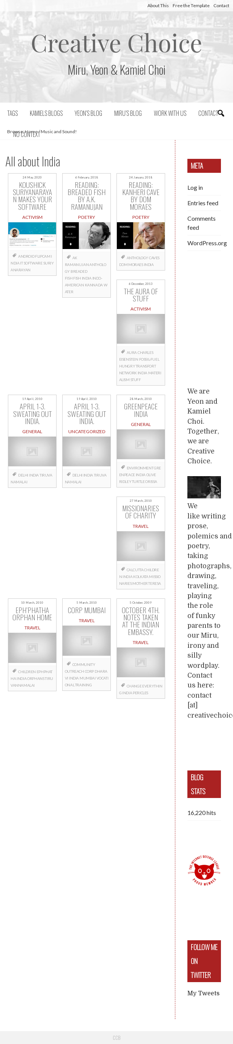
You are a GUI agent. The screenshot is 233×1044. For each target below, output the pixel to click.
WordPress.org (207, 242)
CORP (89, 671)
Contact (221, 5)
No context (26, 134)
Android (26, 256)
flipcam (42, 256)
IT (21, 263)
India (87, 278)
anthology (137, 257)
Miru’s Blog (128, 113)
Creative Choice (116, 42)
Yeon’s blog (88, 113)
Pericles (140, 692)
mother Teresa (146, 583)
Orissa (151, 481)
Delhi (23, 475)
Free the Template (191, 5)
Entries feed (202, 202)
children (27, 671)
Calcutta (135, 569)
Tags (12, 113)
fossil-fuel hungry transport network (139, 366)
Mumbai (88, 678)
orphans (35, 678)
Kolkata (140, 576)
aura (132, 352)
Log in (195, 187)
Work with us (170, 113)
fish (77, 278)
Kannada (94, 285)
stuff (135, 379)
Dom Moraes (131, 264)
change (134, 686)
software (33, 263)
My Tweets (203, 993)
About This (158, 5)
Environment (140, 468)
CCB (116, 1037)
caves (154, 257)
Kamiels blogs (46, 113)
